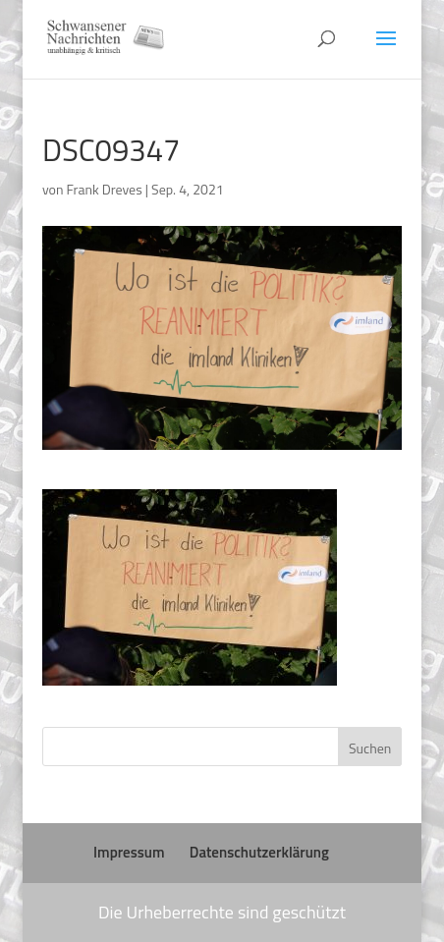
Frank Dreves (104, 189)
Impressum (128, 852)
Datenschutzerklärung (259, 852)
